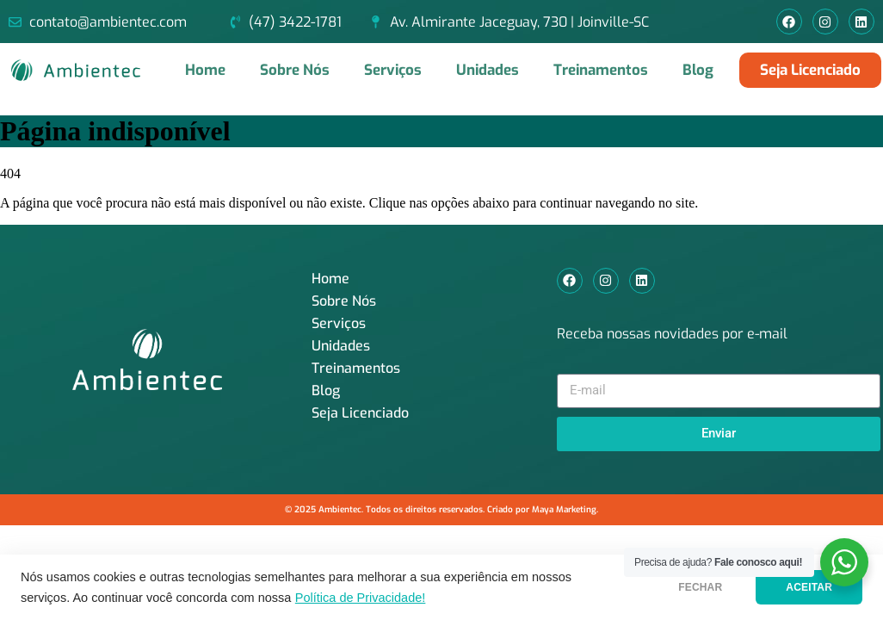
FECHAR (700, 587)
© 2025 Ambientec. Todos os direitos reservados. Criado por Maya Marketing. (441, 509)
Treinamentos (600, 70)
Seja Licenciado (360, 413)
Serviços (393, 70)
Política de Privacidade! (360, 597)
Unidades (487, 70)
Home (205, 70)
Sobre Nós (295, 70)
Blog (697, 70)
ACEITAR (809, 587)
